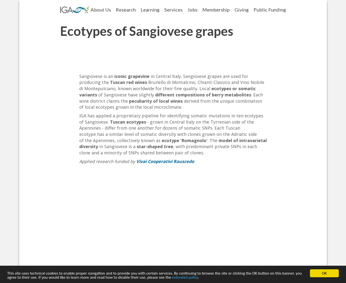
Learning (150, 10)
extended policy (185, 277)
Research (126, 10)
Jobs (192, 10)
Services (173, 10)
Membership (216, 10)
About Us (101, 10)
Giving (242, 10)
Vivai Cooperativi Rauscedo (165, 161)
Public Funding (269, 10)
